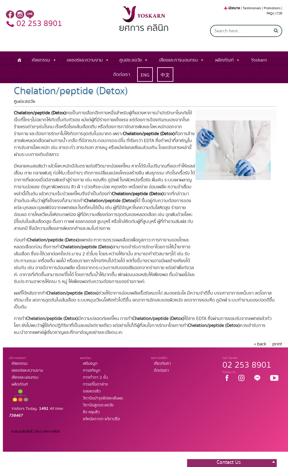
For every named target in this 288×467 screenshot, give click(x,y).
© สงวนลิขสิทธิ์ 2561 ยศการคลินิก (36, 431)
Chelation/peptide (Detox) (40, 113)
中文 (165, 75)
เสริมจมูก (90, 363)
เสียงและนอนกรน (25, 377)
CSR (279, 13)
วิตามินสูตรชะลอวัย (98, 405)
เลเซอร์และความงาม (85, 60)
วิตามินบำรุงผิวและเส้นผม (103, 398)
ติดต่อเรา (121, 74)
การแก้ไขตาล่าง (95, 384)
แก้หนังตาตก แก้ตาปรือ (101, 419)
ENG (145, 75)
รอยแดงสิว (92, 391)
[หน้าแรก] (19, 60)
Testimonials (252, 8)
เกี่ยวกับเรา (162, 363)
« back (260, 344)
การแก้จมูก (91, 370)
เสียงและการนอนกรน (178, 60)
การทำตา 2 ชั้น (95, 377)
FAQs (270, 13)
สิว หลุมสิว (91, 412)
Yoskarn (259, 60)
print (277, 344)
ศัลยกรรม (41, 60)
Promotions (272, 8)
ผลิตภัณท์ (224, 60)
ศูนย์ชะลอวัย (130, 60)
